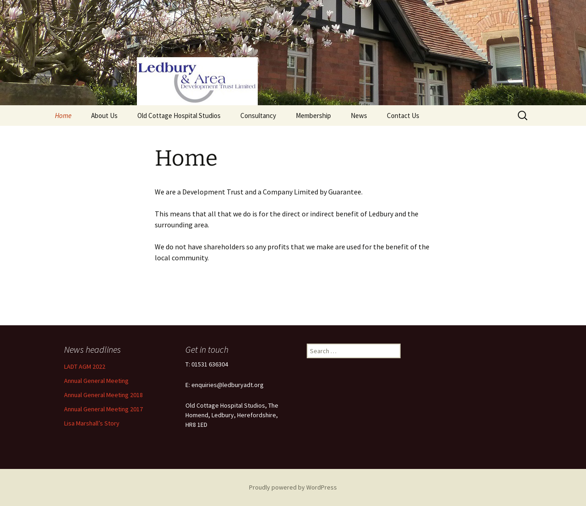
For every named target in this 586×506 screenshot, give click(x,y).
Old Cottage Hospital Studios (179, 115)
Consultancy (258, 115)
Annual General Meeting (96, 381)
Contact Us (403, 115)
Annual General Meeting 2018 (103, 395)
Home (63, 115)
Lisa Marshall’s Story (91, 423)
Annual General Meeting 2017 (103, 409)
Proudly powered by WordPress (293, 487)
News (359, 115)
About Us (104, 115)
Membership (313, 115)
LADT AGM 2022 (84, 366)
